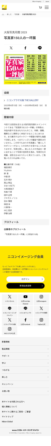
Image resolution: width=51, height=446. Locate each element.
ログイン (25, 279)
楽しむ (9, 14)
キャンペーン (7, 394)
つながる (6, 380)
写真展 (16, 14)
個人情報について (9, 417)
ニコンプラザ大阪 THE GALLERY (22, 100)
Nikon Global (7, 432)
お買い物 (6, 401)
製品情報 (6, 359)
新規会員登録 (25, 286)
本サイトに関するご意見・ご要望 (16, 422)
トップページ (3, 14)
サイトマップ (7, 427)
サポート (6, 366)
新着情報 (6, 352)
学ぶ (4, 373)
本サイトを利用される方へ (13, 412)
